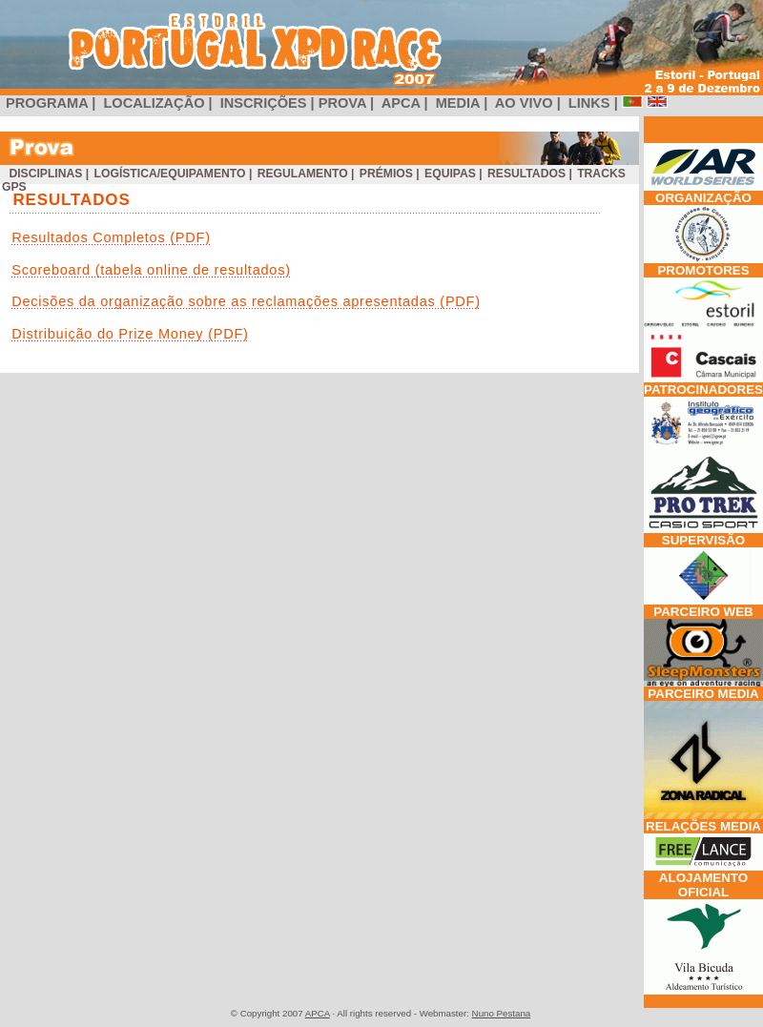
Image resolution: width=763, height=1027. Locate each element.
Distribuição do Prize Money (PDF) (130, 333)
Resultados (527, 173)
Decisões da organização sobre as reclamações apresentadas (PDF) (246, 301)
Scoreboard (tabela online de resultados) (151, 269)
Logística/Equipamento (170, 173)
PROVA (344, 103)
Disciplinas (46, 173)
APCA (400, 103)
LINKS (589, 103)
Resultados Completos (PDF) (111, 237)
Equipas (451, 173)
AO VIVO (523, 103)
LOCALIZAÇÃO (153, 103)
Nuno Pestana (501, 1013)
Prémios (386, 173)
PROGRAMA (47, 103)
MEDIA (458, 103)
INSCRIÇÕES (264, 103)
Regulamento (302, 173)
